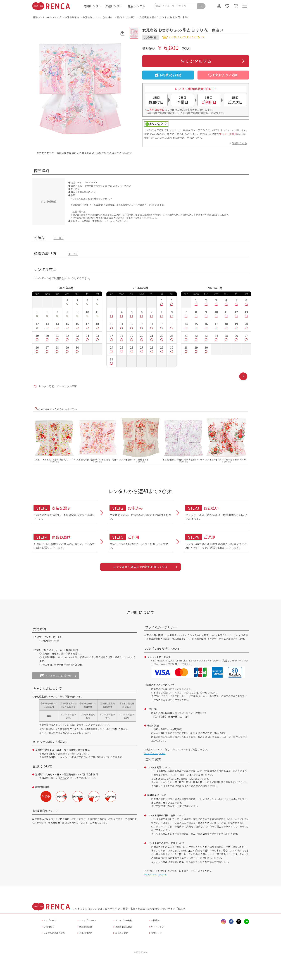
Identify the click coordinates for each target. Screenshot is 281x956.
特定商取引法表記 (122, 926)
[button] (134, 33)
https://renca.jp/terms (155, 874)
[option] (54, 439)
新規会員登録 (84, 926)
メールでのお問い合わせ (55, 675)
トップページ (48, 920)
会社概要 (153, 920)
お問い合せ (155, 932)
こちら (63, 778)
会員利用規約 (84, 932)
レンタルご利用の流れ (53, 932)
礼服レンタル (136, 6)
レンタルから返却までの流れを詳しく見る (140, 567)
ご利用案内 (47, 926)
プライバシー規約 (122, 920)
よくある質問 (120, 932)
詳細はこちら (239, 143)
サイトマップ (156, 926)
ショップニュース (86, 920)
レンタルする (195, 61)
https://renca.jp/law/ (154, 753)
